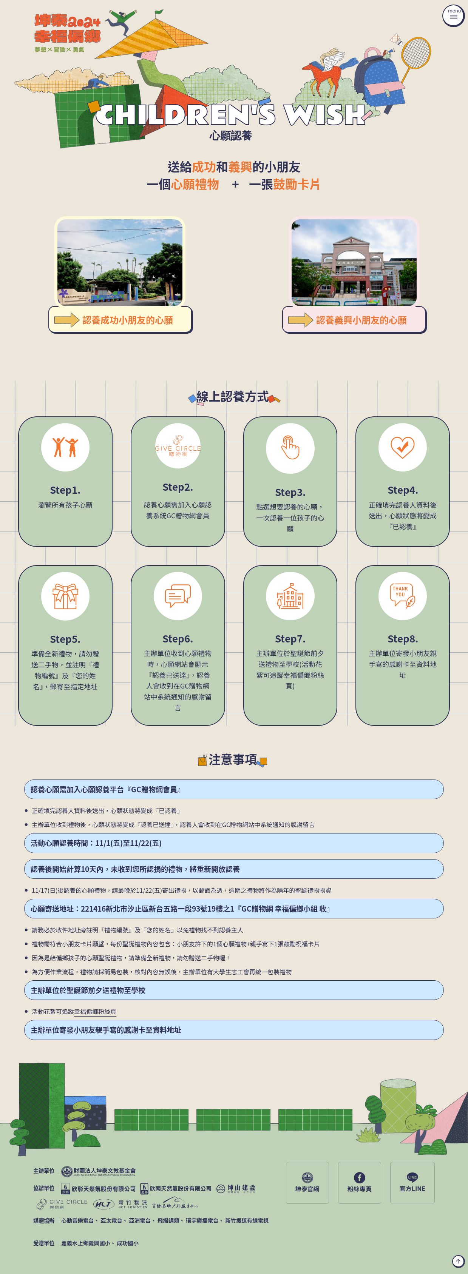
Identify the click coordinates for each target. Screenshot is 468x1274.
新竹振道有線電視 (247, 1220)
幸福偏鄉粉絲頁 (95, 1011)
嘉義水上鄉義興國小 (85, 1243)
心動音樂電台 (77, 1220)
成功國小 (128, 1243)
